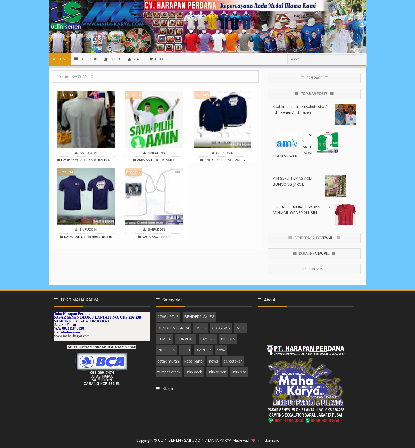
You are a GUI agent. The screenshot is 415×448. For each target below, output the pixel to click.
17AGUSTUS (168, 316)
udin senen (217, 371)
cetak (221, 349)
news (213, 361)
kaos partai (194, 361)
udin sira (239, 371)
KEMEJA (164, 338)
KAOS (102, 160)
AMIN (141, 160)
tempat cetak (168, 371)
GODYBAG (221, 327)
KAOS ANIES (165, 160)
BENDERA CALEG (199, 316)
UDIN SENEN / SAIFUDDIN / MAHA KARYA (195, 440)
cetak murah (168, 361)
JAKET (220, 160)
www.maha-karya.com (72, 336)
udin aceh (194, 371)
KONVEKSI (186, 338)
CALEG (200, 327)
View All (327, 238)
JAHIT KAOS (88, 160)
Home (62, 76)
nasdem (106, 237)
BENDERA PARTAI (173, 327)
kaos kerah (92, 237)
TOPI (185, 349)
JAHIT (240, 327)
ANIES (150, 160)
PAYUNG (207, 338)
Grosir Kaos (69, 160)
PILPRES (228, 338)
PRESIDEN (166, 349)
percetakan (233, 361)
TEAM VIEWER (285, 156)
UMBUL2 (203, 349)
